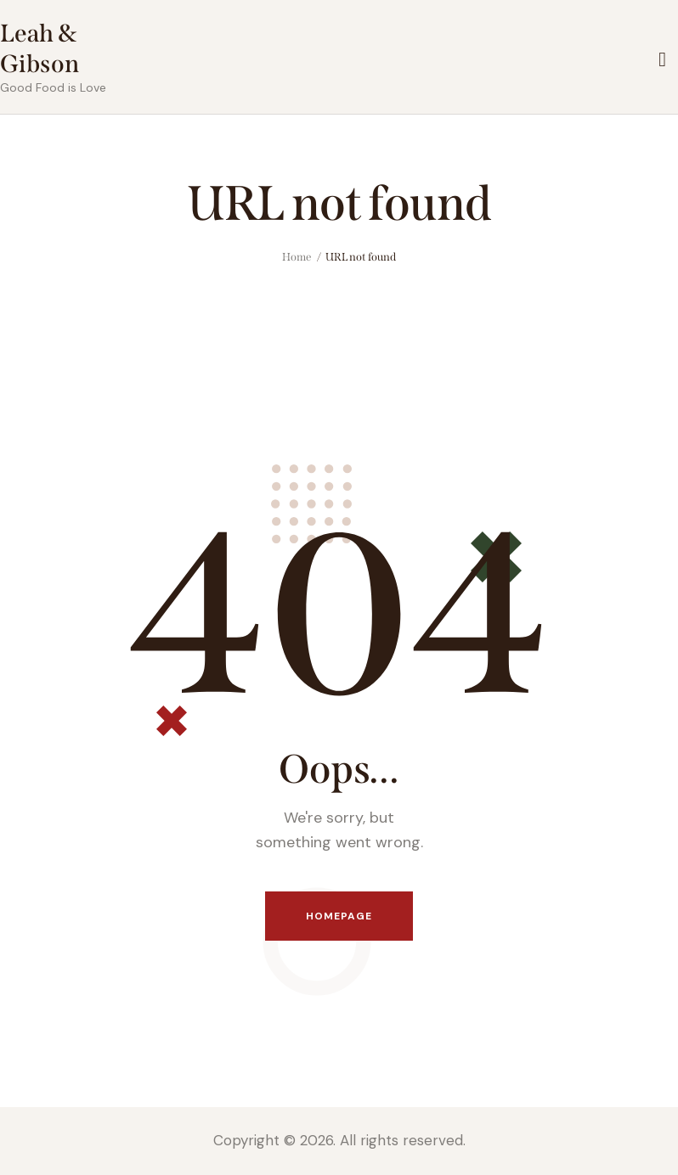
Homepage (339, 916)
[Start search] (663, 60)
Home (297, 256)
